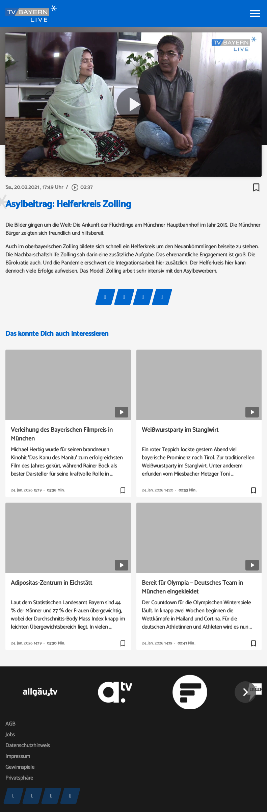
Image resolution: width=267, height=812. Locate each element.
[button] (245, 692)
